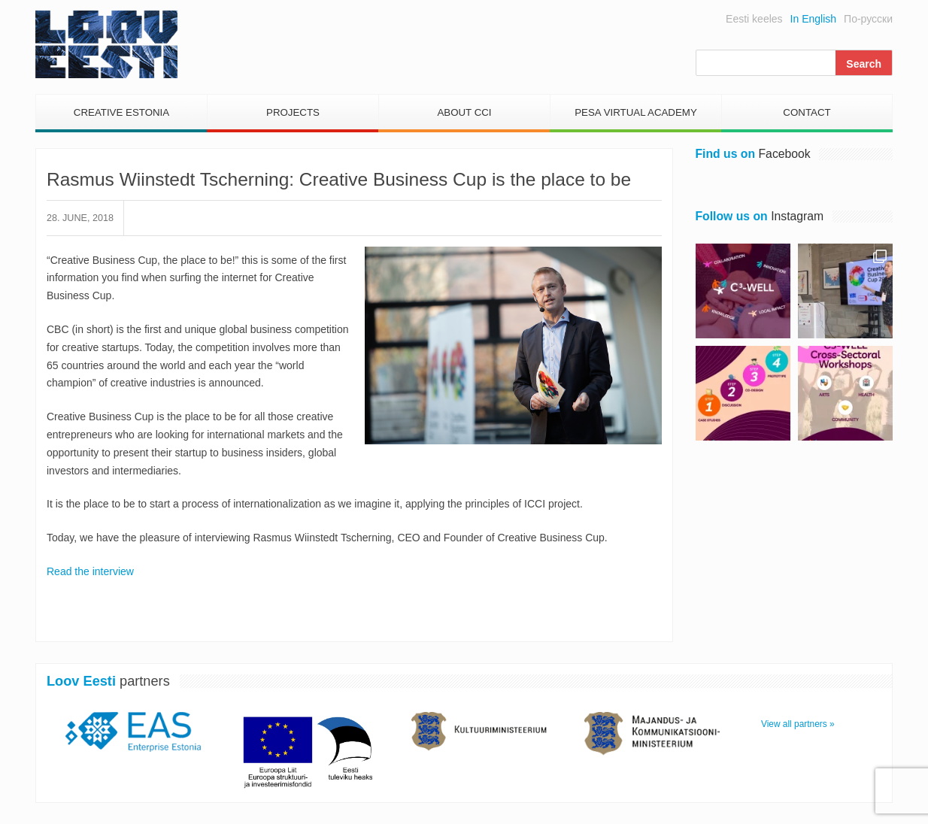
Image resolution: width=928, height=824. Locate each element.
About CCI (464, 112)
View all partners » (798, 724)
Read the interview (90, 571)
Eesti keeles (754, 19)
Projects (293, 112)
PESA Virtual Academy (636, 112)
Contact (806, 112)
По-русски (868, 19)
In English (813, 19)
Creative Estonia (121, 112)
